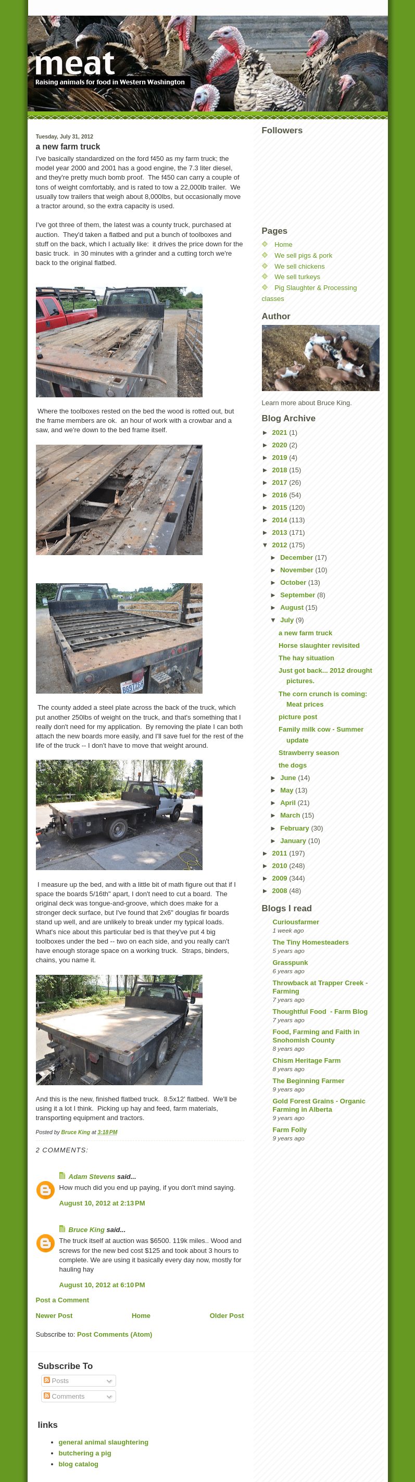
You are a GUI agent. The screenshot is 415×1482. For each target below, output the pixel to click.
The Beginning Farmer (309, 1081)
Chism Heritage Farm (307, 1060)
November (297, 570)
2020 (281, 445)
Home (141, 1316)
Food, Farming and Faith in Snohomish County (316, 1036)
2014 (281, 520)
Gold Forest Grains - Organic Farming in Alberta (319, 1105)
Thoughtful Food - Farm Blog (320, 1011)
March (291, 815)
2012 (281, 545)
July (288, 620)
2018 (281, 470)
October (294, 582)
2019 (281, 457)
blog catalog (79, 1464)
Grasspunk (290, 962)
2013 (281, 532)
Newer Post (54, 1316)
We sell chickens (299, 266)
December (297, 557)
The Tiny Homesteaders (311, 942)
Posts (56, 1381)
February (295, 828)
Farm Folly (290, 1130)
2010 (281, 866)
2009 (281, 878)
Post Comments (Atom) (114, 1334)
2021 (281, 432)
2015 (281, 507)
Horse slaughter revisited (319, 645)
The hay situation (306, 658)
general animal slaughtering (104, 1442)
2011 (281, 853)
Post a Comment (63, 1300)
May (287, 790)
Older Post (227, 1316)
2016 (281, 495)
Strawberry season (309, 753)
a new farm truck (305, 633)
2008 (281, 891)
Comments (64, 1396)
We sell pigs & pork (303, 255)
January (294, 841)
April (288, 803)
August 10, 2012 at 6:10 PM (102, 1285)
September (298, 595)
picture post (298, 717)
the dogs (293, 765)
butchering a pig (85, 1453)
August (292, 607)
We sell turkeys (297, 277)
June (289, 778)
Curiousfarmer (296, 922)
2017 (281, 482)
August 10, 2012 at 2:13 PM (102, 1203)
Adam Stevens (92, 1176)
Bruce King (87, 1230)
